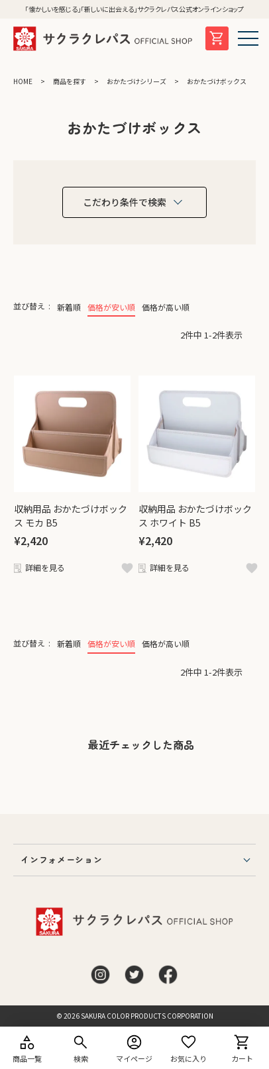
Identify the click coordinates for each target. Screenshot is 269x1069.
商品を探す (69, 81)
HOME (22, 81)
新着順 (69, 307)
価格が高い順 (165, 307)
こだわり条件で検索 (124, 202)
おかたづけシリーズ (136, 81)
